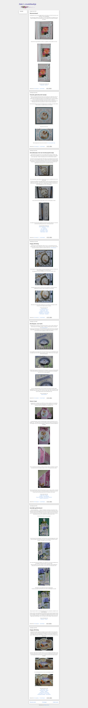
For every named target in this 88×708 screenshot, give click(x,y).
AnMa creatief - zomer (44, 231)
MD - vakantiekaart (44, 228)
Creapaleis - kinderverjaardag (44, 496)
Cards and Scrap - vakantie (44, 309)
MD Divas (44, 227)
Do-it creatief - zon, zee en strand (44, 693)
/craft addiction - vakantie (44, 230)
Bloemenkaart (34, 13)
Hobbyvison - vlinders (44, 619)
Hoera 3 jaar (33, 401)
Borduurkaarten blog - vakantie (44, 226)
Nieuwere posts (33, 702)
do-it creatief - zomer (44, 229)
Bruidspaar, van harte (36, 323)
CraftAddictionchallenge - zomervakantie (44, 694)
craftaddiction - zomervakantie (44, 311)
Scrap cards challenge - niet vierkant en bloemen (44, 497)
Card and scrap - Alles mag (44, 692)
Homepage (44, 702)
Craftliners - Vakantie (44, 691)
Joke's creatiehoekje (27, 4)
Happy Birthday (34, 243)
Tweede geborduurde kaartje (38, 95)
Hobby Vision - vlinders (44, 495)
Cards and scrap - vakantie (44, 690)
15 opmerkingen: (42, 237)
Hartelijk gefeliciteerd (36, 508)
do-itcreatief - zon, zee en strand (44, 312)
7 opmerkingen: (42, 623)
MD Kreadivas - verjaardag (44, 313)
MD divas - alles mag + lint (44, 498)
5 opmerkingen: (42, 88)
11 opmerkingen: (42, 501)
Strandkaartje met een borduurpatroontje (42, 152)
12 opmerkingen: (42, 146)
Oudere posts (55, 702)
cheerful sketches (53, 247)
